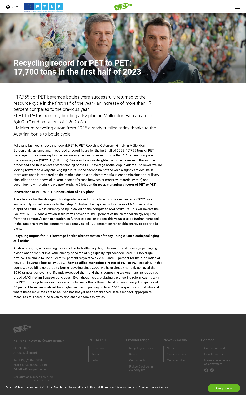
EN (12, 9)
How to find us (213, 354)
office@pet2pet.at (34, 369)
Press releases (176, 354)
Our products (137, 360)
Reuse (133, 354)
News (170, 348)
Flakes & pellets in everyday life (141, 368)
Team (95, 354)
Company (98, 348)
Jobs (95, 360)
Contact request (214, 348)
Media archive (176, 360)
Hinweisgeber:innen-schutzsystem (217, 362)
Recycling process (141, 348)
